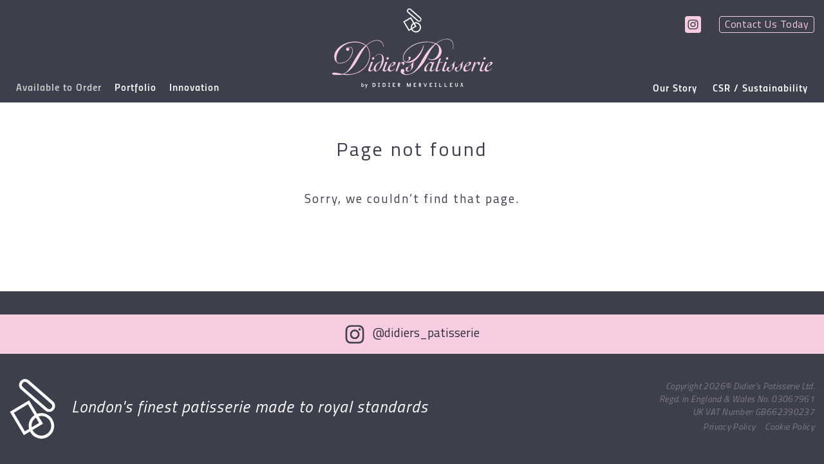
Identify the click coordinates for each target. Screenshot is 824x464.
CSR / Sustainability (760, 89)
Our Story (675, 89)
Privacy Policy (729, 427)
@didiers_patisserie (426, 334)
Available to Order (59, 88)
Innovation (194, 88)
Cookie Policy (789, 427)
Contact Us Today (767, 25)
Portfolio (135, 88)
